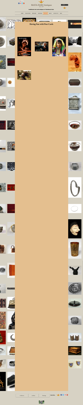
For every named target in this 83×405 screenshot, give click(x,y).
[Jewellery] (33, 395)
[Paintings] (44, 395)
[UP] (58, 395)
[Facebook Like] (16, 1)
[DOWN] (64, 8)
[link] (64, 4)
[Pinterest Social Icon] (20, 3)
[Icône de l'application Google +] (67, 395)
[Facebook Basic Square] (19, 3)
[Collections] (22, 395)
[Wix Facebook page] (61, 395)
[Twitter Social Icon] (63, 395)
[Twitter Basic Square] (22, 3)
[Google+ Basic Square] (23, 3)
